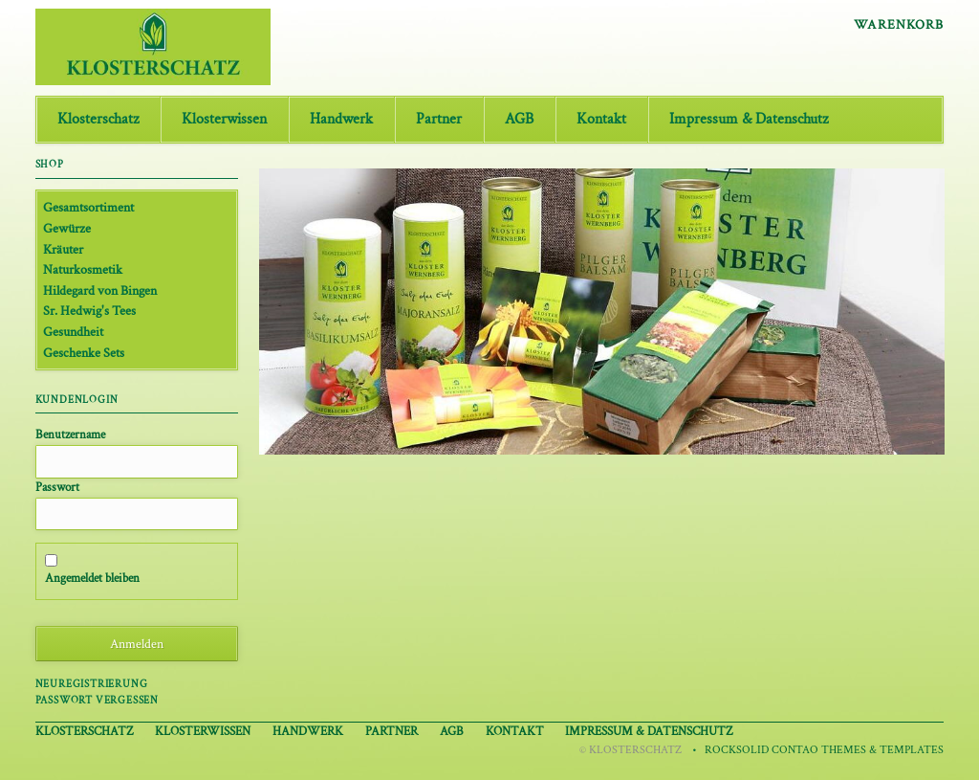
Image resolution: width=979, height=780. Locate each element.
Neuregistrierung (91, 684)
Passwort (57, 487)
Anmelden (136, 644)
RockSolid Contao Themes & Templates (824, 750)
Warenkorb (899, 24)
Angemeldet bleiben (92, 578)
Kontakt (601, 119)
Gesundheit (73, 332)
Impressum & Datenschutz (748, 119)
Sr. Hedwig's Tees (89, 310)
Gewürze (67, 228)
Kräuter (63, 249)
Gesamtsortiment (88, 207)
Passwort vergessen (97, 700)
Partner (439, 119)
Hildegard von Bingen (100, 290)
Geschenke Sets (83, 353)
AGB (519, 119)
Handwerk (341, 119)
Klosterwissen (224, 119)
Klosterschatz (98, 119)
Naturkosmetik (82, 269)
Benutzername (70, 434)
